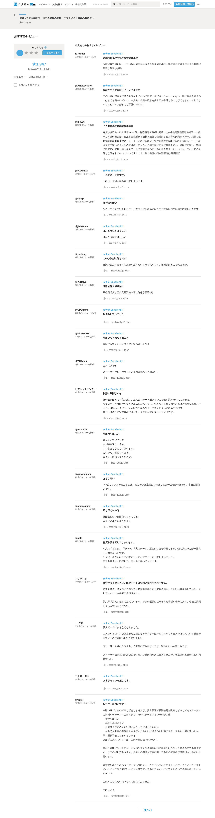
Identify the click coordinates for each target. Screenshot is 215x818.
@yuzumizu (81, 170)
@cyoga (79, 198)
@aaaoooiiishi (83, 474)
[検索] (114, 4)
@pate (78, 538)
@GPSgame (81, 309)
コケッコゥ (81, 578)
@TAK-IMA (81, 361)
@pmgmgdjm (82, 506)
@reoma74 (81, 429)
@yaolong (80, 254)
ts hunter (80, 53)
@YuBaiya (80, 282)
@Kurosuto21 (82, 333)
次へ (148, 810)
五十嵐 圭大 (82, 676)
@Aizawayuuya (83, 85)
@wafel (79, 700)
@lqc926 (80, 121)
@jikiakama (81, 226)
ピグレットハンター (85, 389)
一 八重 (79, 623)
